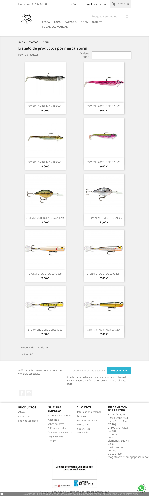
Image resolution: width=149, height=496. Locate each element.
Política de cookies (58, 428)
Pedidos (81, 416)
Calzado (70, 22)
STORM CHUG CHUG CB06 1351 (104, 273)
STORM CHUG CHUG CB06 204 (103, 329)
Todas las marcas (55, 27)
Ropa (84, 22)
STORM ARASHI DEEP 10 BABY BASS (45, 217)
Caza (57, 22)
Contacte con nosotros (60, 432)
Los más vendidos (28, 420)
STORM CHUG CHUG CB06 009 (45, 273)
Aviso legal (53, 419)
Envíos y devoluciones (59, 415)
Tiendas (52, 440)
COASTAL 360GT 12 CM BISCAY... (45, 106)
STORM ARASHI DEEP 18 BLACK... (104, 217)
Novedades (24, 416)
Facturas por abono (87, 420)
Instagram (29, 393)
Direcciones (83, 424)
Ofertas (22, 412)
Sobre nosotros (56, 423)
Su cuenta (84, 407)
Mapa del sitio (55, 436)
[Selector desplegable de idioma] (73, 4)
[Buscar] (110, 16)
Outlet (97, 22)
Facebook (22, 393)
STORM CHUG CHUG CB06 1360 (45, 329)
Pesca (46, 22)
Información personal (89, 411)
